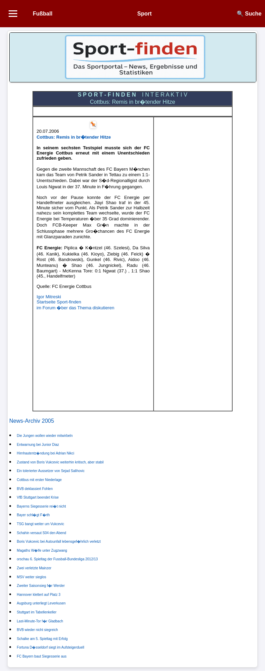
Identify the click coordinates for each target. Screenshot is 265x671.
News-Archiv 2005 (31, 421)
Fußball (42, 14)
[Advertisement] (93, 359)
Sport (144, 14)
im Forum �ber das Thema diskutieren (75, 307)
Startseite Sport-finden (59, 301)
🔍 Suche (249, 14)
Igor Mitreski (49, 296)
